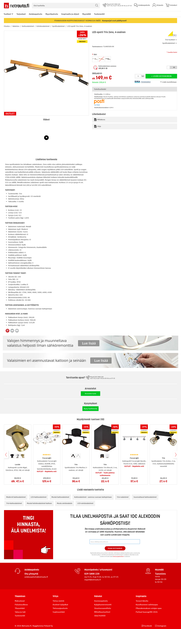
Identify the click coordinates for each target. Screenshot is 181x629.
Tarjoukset (21, 14)
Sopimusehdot (59, 612)
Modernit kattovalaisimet (16, 497)
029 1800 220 (91, 573)
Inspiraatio (141, 596)
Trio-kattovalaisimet (14, 503)
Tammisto (160, 573)
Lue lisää (97, 105)
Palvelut (98, 596)
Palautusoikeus (21, 604)
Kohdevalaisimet (43, 26)
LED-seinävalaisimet (85, 503)
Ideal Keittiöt (100, 615)
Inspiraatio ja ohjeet (70, 14)
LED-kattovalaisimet (38, 497)
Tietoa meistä (58, 601)
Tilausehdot (20, 608)
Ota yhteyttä (31, 573)
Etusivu (7, 26)
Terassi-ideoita (142, 601)
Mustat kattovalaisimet (60, 497)
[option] (95, 59)
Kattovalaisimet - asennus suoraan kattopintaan (93, 497)
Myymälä (159, 569)
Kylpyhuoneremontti (102, 604)
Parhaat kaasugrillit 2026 (147, 612)
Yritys (55, 596)
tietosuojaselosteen (118, 556)
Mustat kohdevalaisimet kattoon (39, 503)
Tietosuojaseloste (60, 608)
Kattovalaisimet (28, 26)
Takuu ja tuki (20, 612)
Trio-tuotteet (170, 40)
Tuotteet (7, 14)
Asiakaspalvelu (35, 14)
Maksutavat (20, 601)
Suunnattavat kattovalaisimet (145, 497)
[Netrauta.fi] (16, 5)
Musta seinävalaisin (64, 503)
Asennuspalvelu (101, 601)
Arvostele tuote (90, 394)
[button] (106, 68)
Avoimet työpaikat (60, 604)
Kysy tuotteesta (90, 408)
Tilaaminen (20, 596)
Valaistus (16, 26)
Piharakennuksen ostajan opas (149, 608)
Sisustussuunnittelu (102, 608)
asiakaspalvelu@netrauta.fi (36, 577)
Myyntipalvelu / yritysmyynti (98, 569)
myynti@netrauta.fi (92, 579)
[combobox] (66, 5)
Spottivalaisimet (58, 26)
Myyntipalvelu (51, 14)
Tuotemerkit (99, 14)
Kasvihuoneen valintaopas (147, 604)
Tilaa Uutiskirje (115, 548)
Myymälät (86, 14)
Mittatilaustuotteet (102, 612)
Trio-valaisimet (122, 497)
